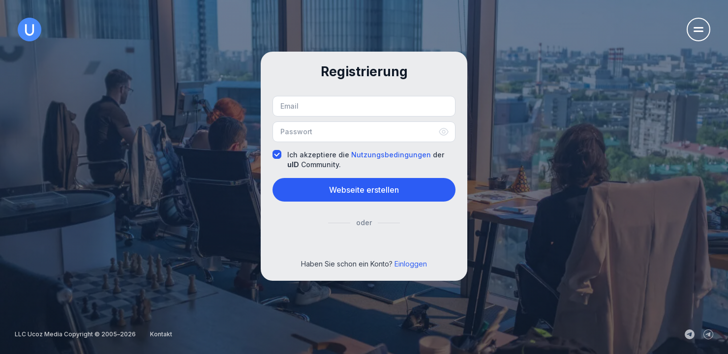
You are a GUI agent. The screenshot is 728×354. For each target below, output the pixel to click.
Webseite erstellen (364, 190)
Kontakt (161, 334)
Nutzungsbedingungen (391, 154)
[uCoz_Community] (708, 334)
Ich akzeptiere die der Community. (358, 159)
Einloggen (410, 264)
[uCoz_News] (690, 334)
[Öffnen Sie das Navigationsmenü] (698, 29)
